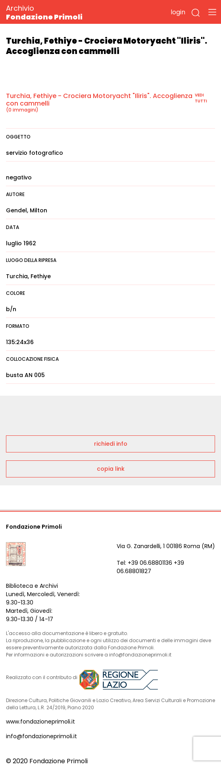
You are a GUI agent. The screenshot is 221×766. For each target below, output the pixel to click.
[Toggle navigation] (212, 12)
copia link (111, 469)
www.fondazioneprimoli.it (40, 722)
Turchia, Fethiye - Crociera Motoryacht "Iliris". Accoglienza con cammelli (99, 99)
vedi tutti (201, 98)
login (178, 12)
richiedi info (110, 444)
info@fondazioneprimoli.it (41, 736)
